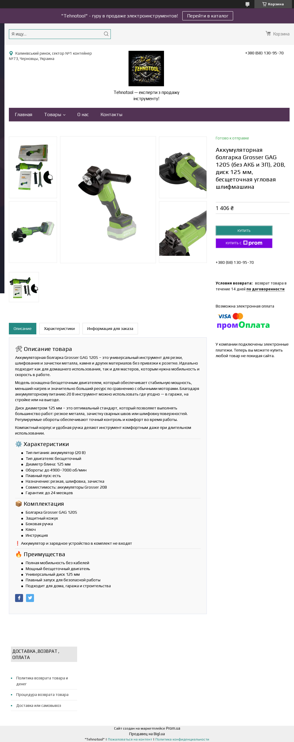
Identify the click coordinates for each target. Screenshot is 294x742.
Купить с (244, 243)
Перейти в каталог (207, 16)
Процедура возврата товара (42, 694)
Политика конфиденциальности (182, 739)
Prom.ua (173, 728)
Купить (244, 231)
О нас (83, 114)
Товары (52, 114)
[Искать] (106, 34)
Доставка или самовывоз (38, 705)
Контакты (111, 114)
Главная (23, 114)
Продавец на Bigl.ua (147, 734)
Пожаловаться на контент (130, 739)
